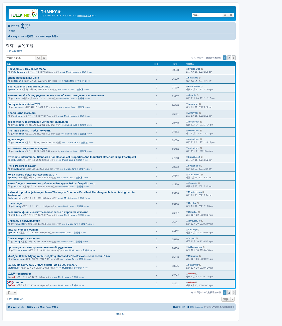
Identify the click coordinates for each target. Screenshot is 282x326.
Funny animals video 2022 (24, 104)
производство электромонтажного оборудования (40, 247)
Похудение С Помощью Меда (27, 68)
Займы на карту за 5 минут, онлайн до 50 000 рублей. (42, 264)
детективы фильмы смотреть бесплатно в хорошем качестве (48, 212)
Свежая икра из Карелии (24, 238)
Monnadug (18, 259)
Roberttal (17, 215)
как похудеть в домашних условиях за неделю (38, 121)
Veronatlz (18, 186)
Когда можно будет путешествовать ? (32, 174)
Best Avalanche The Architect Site (29, 86)
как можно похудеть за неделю (28, 148)
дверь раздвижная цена (23, 77)
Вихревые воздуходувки (24, 220)
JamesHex (18, 107)
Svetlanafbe (19, 169)
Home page (15, 203)
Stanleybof (15, 268)
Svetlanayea (19, 72)
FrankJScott (16, 89)
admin (13, 277)
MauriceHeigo (16, 198)
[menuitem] (26, 24)
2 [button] (229, 58)
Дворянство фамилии (22, 112)
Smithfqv (14, 232)
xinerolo (17, 98)
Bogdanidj (18, 81)
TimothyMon (16, 177)
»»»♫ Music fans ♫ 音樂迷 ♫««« (76, 72)
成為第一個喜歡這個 (19, 273)
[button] (234, 57)
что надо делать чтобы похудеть (29, 130)
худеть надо (16, 139)
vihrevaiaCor (19, 224)
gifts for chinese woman (23, 229)
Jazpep (16, 241)
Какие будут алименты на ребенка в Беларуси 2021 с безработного (51, 183)
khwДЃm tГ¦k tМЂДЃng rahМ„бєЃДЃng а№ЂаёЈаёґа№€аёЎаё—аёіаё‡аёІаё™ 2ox (59, 256)
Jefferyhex (18, 116)
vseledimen (19, 125)
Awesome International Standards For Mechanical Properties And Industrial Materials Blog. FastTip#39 (72, 156)
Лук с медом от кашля (22, 165)
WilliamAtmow (20, 250)
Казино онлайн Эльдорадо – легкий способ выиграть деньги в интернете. (56, 95)
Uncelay (17, 206)
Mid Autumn (15, 282)
